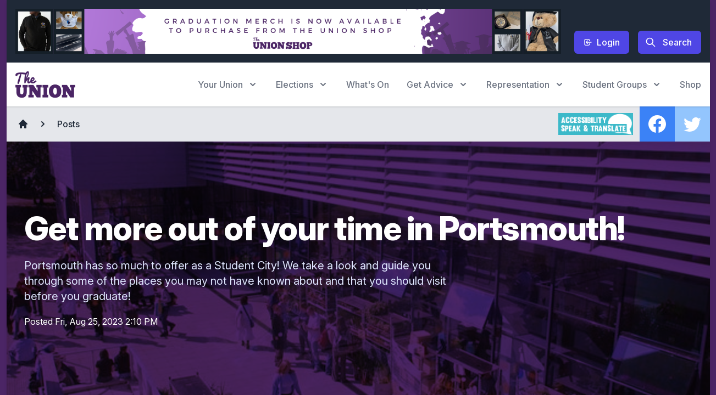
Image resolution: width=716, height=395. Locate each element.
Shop (690, 84)
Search (668, 42)
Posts (68, 124)
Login (602, 42)
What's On (367, 84)
